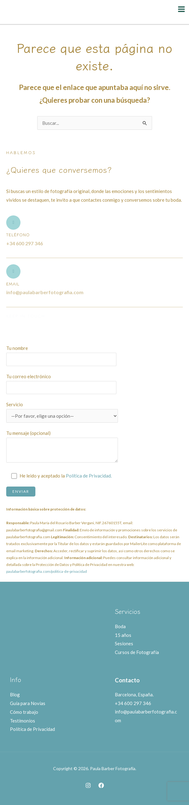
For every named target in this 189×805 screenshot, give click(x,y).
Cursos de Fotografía (137, 652)
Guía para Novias (27, 703)
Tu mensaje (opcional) (62, 447)
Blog (15, 694)
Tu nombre (62, 355)
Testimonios (22, 720)
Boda (120, 626)
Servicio (62, 412)
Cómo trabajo (24, 712)
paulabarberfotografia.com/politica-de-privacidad (46, 571)
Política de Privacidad (32, 729)
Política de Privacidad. (89, 475)
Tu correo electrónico (62, 384)
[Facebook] (101, 786)
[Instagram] (88, 786)
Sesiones (124, 643)
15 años (123, 635)
